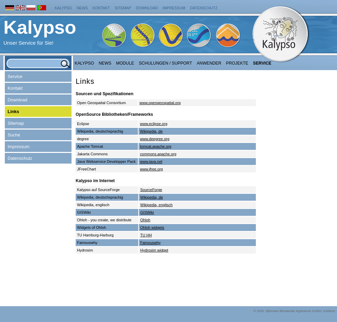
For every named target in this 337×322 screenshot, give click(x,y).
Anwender (209, 63)
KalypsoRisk (247, 40)
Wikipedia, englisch (156, 205)
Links (13, 111)
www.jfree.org (151, 169)
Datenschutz (204, 8)
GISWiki (147, 212)
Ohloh (145, 220)
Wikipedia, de (151, 131)
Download (147, 8)
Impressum (174, 8)
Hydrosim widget (154, 250)
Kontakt (101, 8)
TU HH (146, 235)
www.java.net (151, 161)
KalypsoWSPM (180, 40)
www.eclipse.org (153, 124)
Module (125, 63)
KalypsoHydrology (143, 40)
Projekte (237, 63)
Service (262, 63)
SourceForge (151, 190)
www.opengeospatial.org (160, 103)
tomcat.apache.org (155, 146)
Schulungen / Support (165, 63)
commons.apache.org (158, 154)
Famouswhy (150, 243)
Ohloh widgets (152, 227)
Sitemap (123, 8)
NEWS (105, 63)
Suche (14, 134)
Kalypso (63, 8)
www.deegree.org (155, 139)
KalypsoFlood (214, 40)
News (82, 8)
